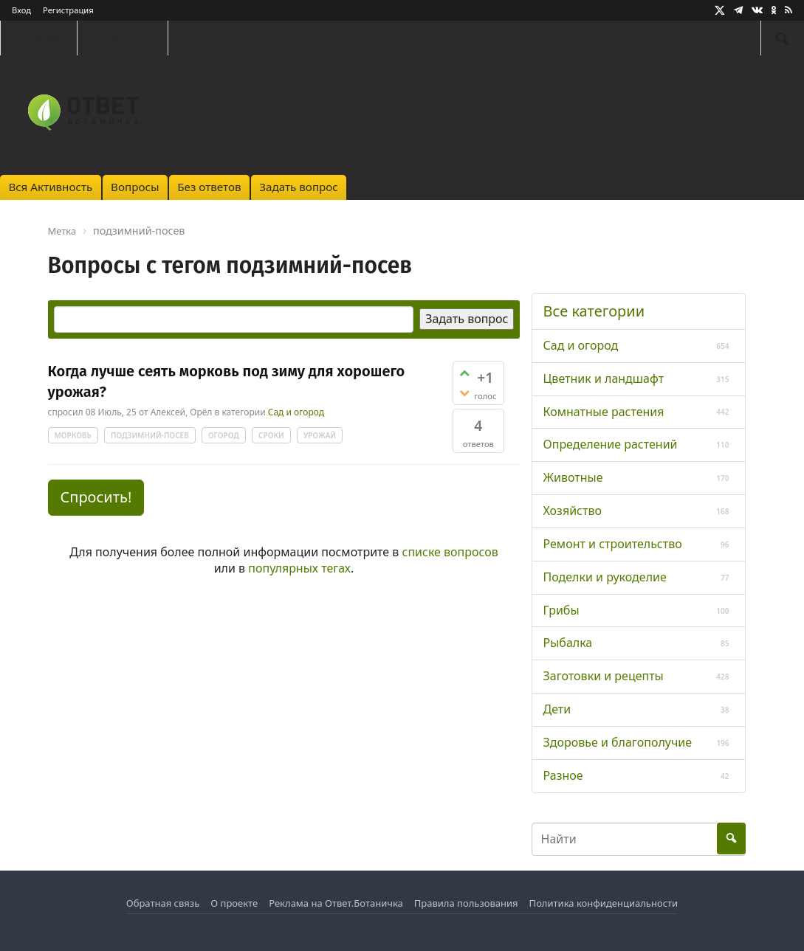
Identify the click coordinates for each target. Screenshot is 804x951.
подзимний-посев (150, 435)
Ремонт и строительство (612, 544)
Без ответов (209, 186)
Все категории (594, 311)
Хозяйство (572, 510)
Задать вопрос (298, 186)
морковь (73, 435)
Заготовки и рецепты (603, 676)
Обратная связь (162, 903)
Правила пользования (466, 903)
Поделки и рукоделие (605, 577)
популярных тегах (299, 568)
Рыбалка (568, 642)
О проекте (234, 903)
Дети (557, 709)
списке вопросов (450, 552)
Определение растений (610, 444)
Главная (39, 38)
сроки (271, 435)
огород (223, 435)
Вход (21, 9)
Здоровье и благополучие (618, 742)
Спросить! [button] (96, 497)
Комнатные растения (603, 412)
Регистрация (68, 9)
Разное (563, 775)
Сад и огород (296, 412)
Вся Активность (50, 186)
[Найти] (782, 38)
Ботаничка (122, 38)
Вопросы (135, 186)
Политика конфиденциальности (603, 903)
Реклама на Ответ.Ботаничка (336, 903)
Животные (573, 477)
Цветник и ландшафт (603, 378)
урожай (319, 435)
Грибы (561, 610)
